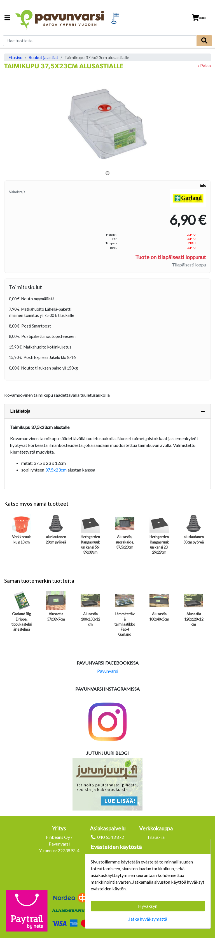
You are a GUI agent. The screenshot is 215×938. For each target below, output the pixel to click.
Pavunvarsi (107, 671)
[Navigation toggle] (7, 18)
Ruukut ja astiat (43, 57)
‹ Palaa (204, 65)
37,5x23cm (56, 469)
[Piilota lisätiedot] (202, 411)
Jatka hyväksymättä (147, 918)
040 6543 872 (110, 837)
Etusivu (15, 57)
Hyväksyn (147, 906)
